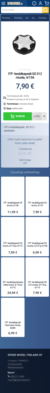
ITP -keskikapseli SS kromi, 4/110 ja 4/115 (13, 244)
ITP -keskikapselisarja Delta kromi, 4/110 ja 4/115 (13, 285)
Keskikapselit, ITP (43, 17)
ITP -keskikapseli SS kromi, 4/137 (37, 204)
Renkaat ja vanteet (7, 17)
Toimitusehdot (15, 364)
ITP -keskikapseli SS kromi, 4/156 (12, 204)
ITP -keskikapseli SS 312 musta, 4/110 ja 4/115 (37, 285)
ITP (25, 163)
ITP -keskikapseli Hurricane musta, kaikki (13, 325)
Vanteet (28, 17)
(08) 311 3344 (17, 376)
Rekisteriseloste (15, 367)
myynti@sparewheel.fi (19, 380)
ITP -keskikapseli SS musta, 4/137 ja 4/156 (37, 244)
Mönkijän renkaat (19, 17)
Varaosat (34, 17)
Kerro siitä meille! (25, 143)
